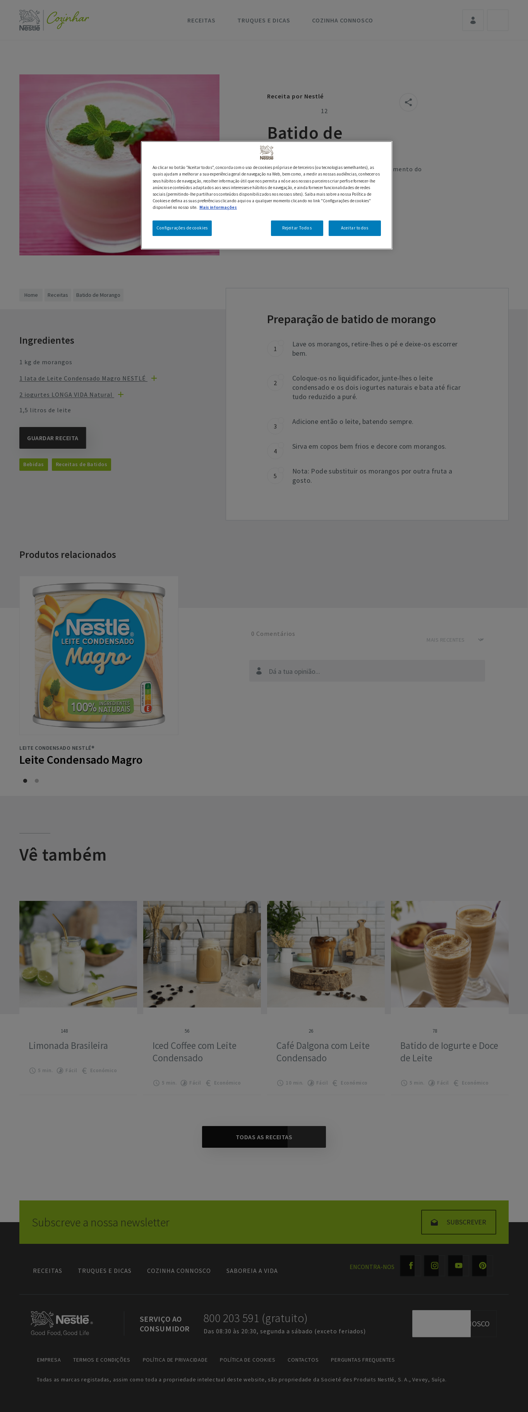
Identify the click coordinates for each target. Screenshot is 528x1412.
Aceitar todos (354, 228)
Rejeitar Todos (297, 228)
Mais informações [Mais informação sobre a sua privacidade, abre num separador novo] (218, 207)
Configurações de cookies (182, 228)
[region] (267, 195)
